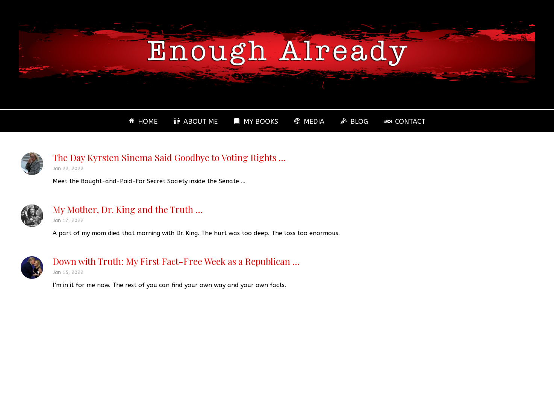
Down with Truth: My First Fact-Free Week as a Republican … (176, 261)
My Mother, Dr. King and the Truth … (128, 209)
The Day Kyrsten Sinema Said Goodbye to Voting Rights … (169, 157)
